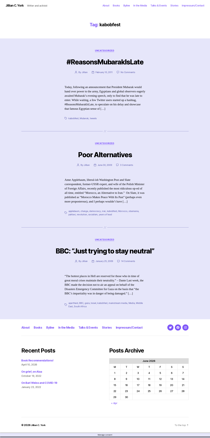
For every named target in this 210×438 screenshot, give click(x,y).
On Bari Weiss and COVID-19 (41, 384)
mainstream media (119, 304)
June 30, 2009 (104, 166)
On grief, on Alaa (32, 373)
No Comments (128, 72)
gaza (87, 304)
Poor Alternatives (105, 155)
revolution (82, 215)
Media (133, 304)
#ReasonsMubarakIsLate (104, 61)
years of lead (105, 215)
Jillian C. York (15, 5)
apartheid (73, 304)
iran (104, 212)
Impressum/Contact (193, 5)
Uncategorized (105, 51)
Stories (174, 5)
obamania (135, 212)
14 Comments (128, 262)
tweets (93, 118)
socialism (93, 215)
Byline (126, 5)
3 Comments (126, 166)
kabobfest (73, 118)
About (105, 5)
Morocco (123, 212)
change (85, 212)
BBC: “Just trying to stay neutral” (105, 251)
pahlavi (72, 215)
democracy (96, 212)
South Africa (80, 307)
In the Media (140, 5)
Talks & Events (158, 5)
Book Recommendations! (38, 362)
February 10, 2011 (104, 72)
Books (116, 5)
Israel (94, 304)
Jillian (84, 72)
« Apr (114, 404)
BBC (82, 304)
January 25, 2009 (104, 262)
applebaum (74, 212)
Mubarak (84, 118)
